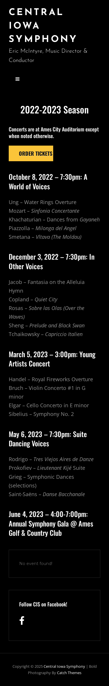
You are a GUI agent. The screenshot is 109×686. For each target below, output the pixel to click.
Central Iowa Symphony (64, 666)
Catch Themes (69, 672)
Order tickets (35, 153)
